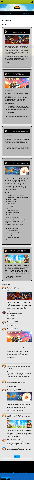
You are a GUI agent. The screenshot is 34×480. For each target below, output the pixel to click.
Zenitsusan (10, 32)
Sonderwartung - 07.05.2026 (14, 73)
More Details (3, 478)
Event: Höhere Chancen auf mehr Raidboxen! (18, 30)
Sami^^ (9, 311)
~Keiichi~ (9, 439)
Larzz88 (9, 448)
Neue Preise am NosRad (13, 162)
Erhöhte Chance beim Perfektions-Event (17, 250)
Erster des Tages (20, 441)
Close (9, 478)
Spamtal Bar (19, 313)
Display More (16, 456)
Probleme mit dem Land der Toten (15, 130)
